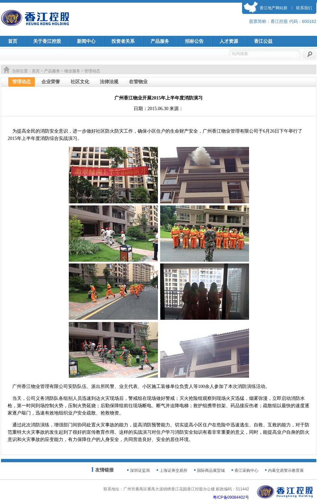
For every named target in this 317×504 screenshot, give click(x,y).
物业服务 (72, 71)
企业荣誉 (50, 81)
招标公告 (194, 41)
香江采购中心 (246, 470)
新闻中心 (86, 41)
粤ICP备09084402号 (231, 497)
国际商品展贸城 (211, 470)
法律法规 (109, 81)
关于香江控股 (47, 41)
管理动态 (21, 81)
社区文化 (80, 81)
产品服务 (160, 41)
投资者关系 (123, 41)
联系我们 (304, 8)
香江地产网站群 (273, 8)
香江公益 (263, 41)
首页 (12, 41)
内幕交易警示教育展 (286, 470)
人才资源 (229, 41)
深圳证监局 (140, 470)
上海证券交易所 (173, 470)
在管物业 (138, 81)
